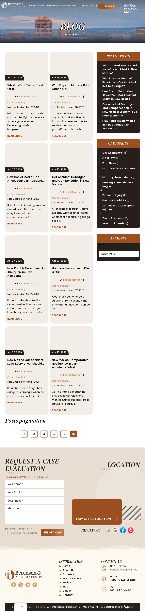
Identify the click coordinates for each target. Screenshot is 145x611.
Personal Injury (112, 195)
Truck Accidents (113, 218)
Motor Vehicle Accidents (119, 168)
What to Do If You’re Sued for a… (25, 87)
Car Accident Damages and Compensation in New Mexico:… (70, 180)
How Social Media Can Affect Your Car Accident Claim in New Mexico (119, 95)
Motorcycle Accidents (117, 177)
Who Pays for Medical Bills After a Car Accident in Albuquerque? (119, 82)
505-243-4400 (131, 10)
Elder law (108, 158)
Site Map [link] (83, 607)
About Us (39, 5)
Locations (72, 5)
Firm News (109, 163)
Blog (79, 5)
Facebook (13, 584)
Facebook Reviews (123, 530)
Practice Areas (60, 5)
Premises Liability (114, 200)
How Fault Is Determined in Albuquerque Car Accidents (26, 272)
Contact (93, 5)
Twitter (20, 584)
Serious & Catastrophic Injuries (118, 207)
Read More (14, 136)
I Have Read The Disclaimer (24, 533)
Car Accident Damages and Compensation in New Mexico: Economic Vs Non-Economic (119, 109)
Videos (85, 5)
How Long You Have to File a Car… (70, 270)
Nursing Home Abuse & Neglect (117, 184)
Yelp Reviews (131, 530)
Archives (101, 244)
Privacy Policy (25, 529)
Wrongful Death (113, 223)
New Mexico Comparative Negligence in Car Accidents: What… (70, 363)
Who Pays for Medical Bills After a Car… (70, 87)
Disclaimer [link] (71, 607)
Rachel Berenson (28, 96)
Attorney (48, 5)
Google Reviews (115, 530)
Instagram (35, 584)
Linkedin (27, 584)
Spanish (107, 6)
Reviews (68, 582)
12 (63, 434)
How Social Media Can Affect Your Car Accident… (25, 179)
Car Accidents (15, 102)
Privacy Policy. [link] (96, 607)
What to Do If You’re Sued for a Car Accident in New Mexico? (119, 69)
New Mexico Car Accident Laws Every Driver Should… (25, 361)
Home (32, 5)
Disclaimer (10, 529)
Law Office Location (93, 518)
